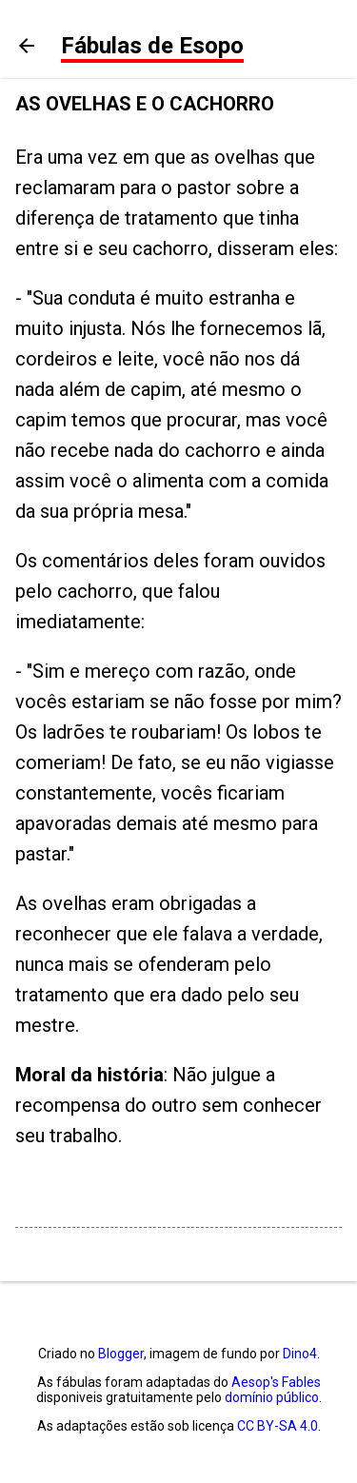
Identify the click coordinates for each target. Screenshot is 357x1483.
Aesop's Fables (276, 1382)
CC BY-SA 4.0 (277, 1426)
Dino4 (300, 1353)
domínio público (272, 1397)
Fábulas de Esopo (152, 45)
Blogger (121, 1353)
